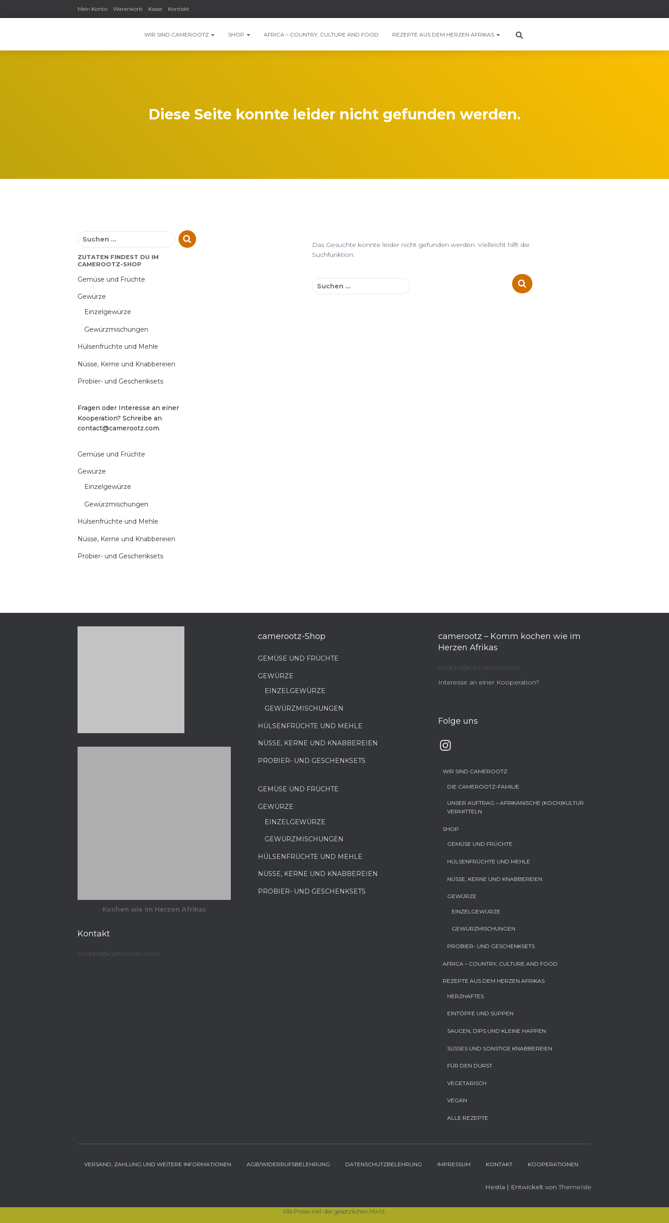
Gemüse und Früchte (111, 279)
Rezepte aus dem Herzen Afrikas (446, 34)
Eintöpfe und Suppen (480, 1013)
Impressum (454, 1164)
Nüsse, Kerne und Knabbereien (126, 364)
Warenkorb (127, 8)
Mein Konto (92, 8)
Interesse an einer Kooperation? (488, 682)
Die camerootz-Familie (483, 786)
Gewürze (92, 296)
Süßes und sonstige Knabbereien (499, 1048)
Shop (239, 34)
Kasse (155, 8)
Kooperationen (553, 1164)
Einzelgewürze (107, 312)
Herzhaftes (465, 996)
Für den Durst (469, 1065)
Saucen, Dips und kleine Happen (496, 1030)
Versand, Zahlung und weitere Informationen (157, 1164)
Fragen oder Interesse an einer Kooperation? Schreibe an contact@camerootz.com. (128, 418)
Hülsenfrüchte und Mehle (118, 346)
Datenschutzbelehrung (383, 1164)
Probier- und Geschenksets (120, 381)
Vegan (457, 1100)
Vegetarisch (466, 1083)
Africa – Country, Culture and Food (321, 34)
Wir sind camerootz (179, 34)
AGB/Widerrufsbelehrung (288, 1164)
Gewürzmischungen (116, 329)
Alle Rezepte (467, 1117)
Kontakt (178, 8)
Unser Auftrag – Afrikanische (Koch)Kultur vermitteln (515, 807)
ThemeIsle (575, 1187)
